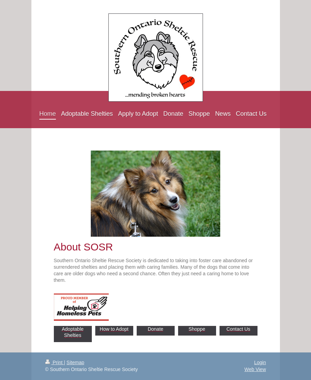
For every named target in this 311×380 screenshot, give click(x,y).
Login (260, 362)
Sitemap (75, 362)
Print (54, 362)
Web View (255, 369)
